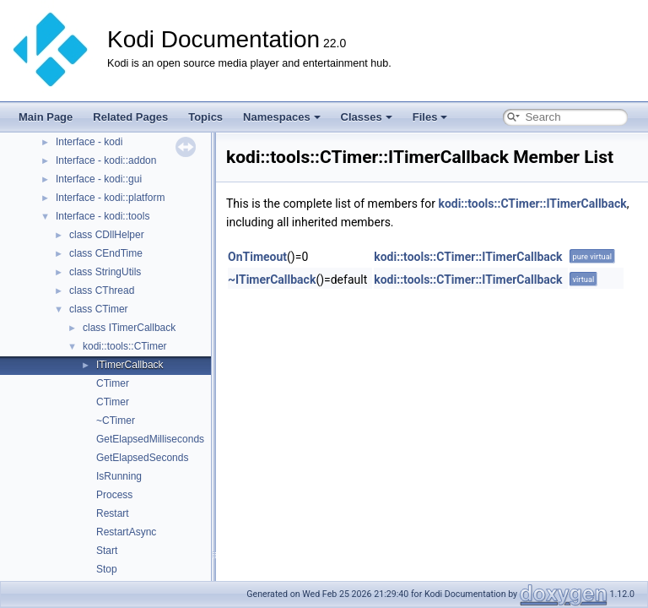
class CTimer (98, 309)
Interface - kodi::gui (99, 179)
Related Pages (130, 117)
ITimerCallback (130, 365)
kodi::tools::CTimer (125, 346)
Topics (205, 117)
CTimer (112, 383)
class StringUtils (105, 272)
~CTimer (115, 420)
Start (106, 550)
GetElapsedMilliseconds (150, 439)
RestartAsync (126, 532)
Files (430, 117)
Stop (106, 569)
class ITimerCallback (129, 328)
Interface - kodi (89, 142)
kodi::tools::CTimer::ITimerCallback (532, 203)
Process (114, 495)
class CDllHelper (106, 235)
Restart (112, 513)
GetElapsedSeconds (142, 458)
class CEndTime (106, 253)
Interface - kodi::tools (102, 216)
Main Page (46, 117)
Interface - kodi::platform (110, 198)
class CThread (101, 290)
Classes (366, 117)
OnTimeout (257, 256)
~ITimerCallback (272, 279)
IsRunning (119, 476)
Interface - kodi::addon (106, 160)
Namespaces (282, 117)
